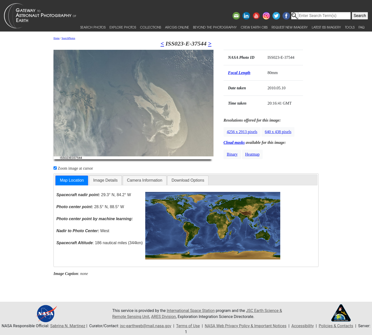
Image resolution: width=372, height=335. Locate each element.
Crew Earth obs (254, 27)
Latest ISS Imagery (326, 27)
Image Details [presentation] (105, 180)
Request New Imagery (290, 27)
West (82, 231)
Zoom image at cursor (73, 168)
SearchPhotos (68, 38)
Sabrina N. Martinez (67, 325)
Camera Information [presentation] (144, 180)
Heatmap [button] (252, 154)
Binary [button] (232, 154)
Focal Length (239, 73)
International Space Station (191, 310)
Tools (349, 27)
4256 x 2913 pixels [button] (242, 132)
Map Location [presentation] (72, 180)
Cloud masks (234, 142)
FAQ (361, 27)
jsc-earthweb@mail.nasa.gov (145, 325)
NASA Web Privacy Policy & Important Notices (245, 325)
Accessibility (303, 325)
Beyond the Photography (215, 27)
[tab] (72, 180)
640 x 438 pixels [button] (278, 132)
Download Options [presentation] (188, 180)
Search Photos (93, 27)
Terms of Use (188, 325)
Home (57, 38)
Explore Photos (123, 27)
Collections (150, 27)
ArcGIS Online (177, 27)
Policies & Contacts (336, 325)
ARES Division (163, 316)
